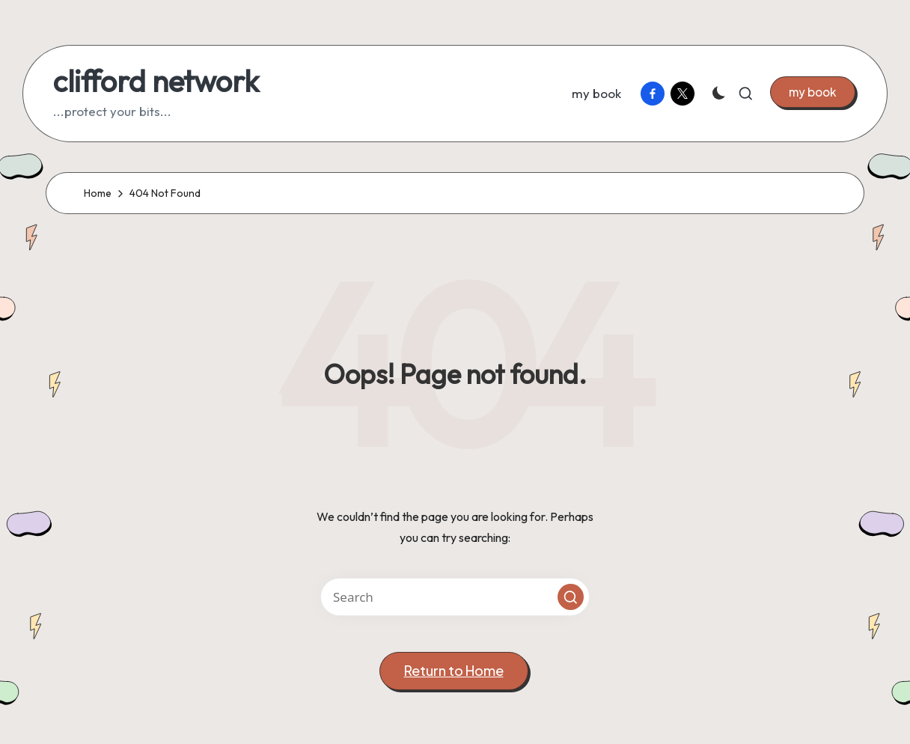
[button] (812, 92)
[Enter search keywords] (455, 597)
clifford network (156, 80)
